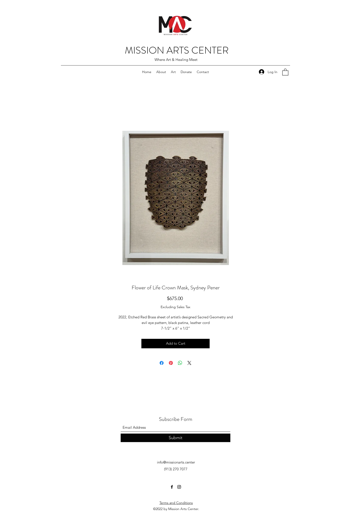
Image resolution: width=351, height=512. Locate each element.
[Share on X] (189, 363)
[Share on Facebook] (162, 363)
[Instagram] (179, 486)
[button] (285, 72)
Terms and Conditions (176, 503)
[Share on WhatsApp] (180, 363)
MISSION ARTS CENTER (177, 50)
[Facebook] (171, 486)
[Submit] (175, 438)
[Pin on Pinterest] (171, 363)
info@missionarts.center (176, 462)
